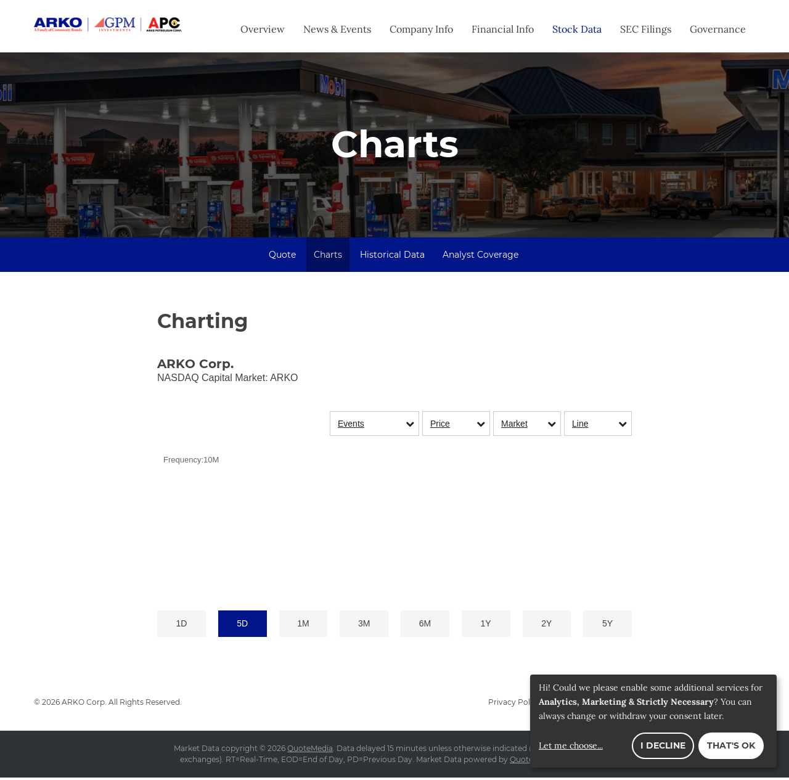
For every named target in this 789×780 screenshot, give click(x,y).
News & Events (337, 29)
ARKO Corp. (84, 704)
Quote (282, 257)
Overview (262, 29)
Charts (328, 257)
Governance (718, 29)
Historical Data (392, 257)
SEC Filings (645, 29)
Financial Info (503, 29)
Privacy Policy (514, 704)
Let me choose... (571, 745)
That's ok (731, 745)
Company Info (421, 29)
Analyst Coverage (480, 257)
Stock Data (577, 29)
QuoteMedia (310, 750)
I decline (662, 745)
